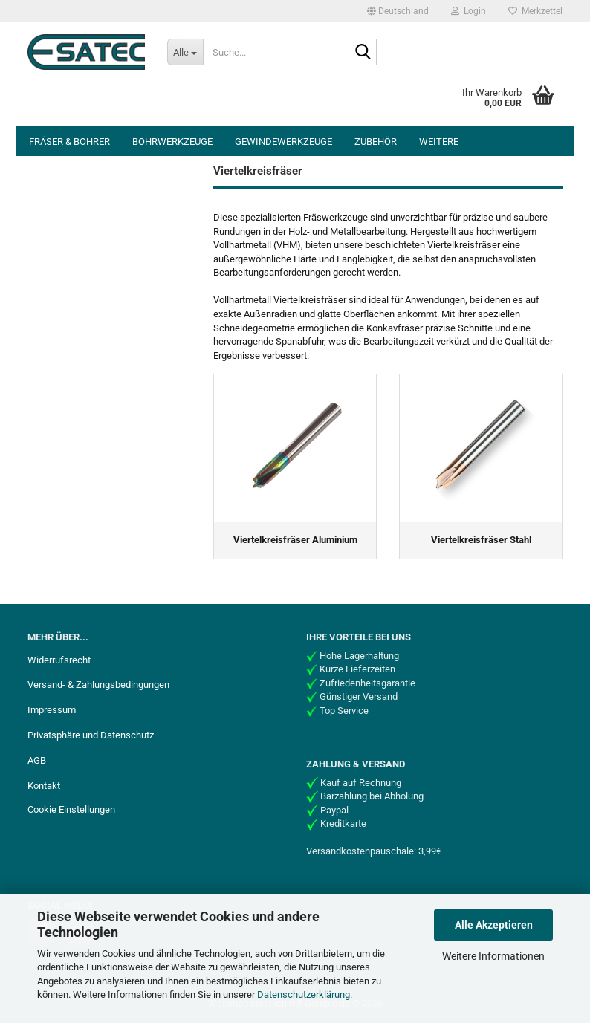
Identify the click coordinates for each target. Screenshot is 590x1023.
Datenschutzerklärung (303, 994)
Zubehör (375, 141)
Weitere (438, 141)
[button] (398, 11)
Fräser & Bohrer (69, 141)
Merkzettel (535, 11)
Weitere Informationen (493, 956)
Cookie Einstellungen (71, 809)
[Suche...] (185, 52)
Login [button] (468, 11)
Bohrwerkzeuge (172, 141)
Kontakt (43, 785)
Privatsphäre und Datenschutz (90, 735)
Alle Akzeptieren (494, 925)
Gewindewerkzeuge (283, 141)
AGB (36, 760)
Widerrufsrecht (59, 660)
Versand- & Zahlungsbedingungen (98, 684)
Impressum (51, 709)
